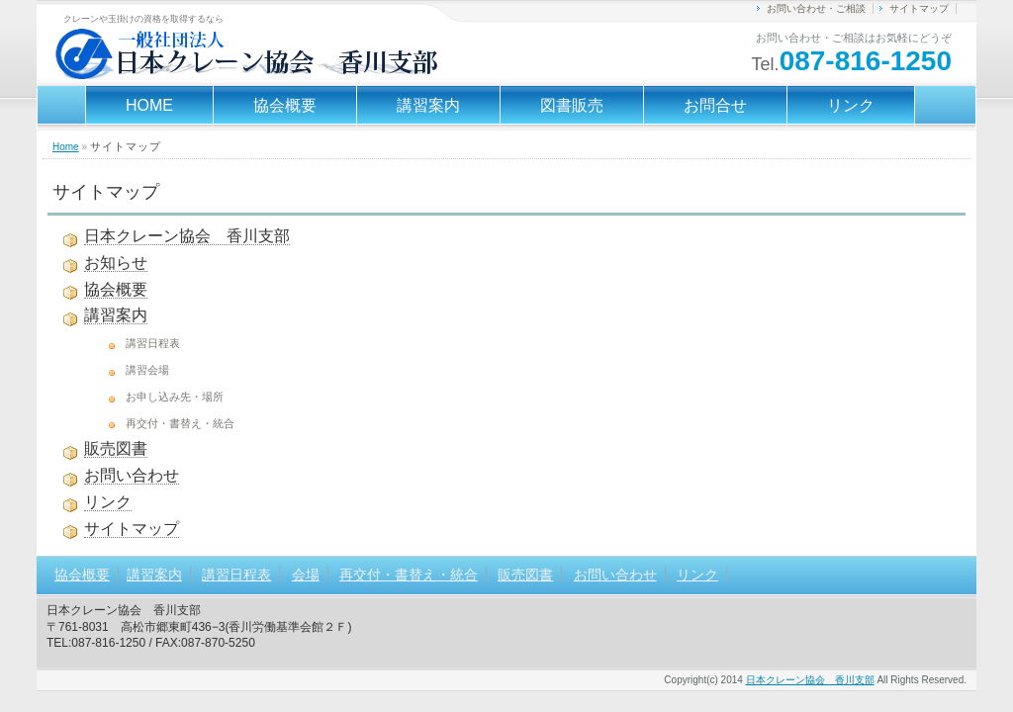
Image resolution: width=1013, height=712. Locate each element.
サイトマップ (919, 8)
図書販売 (571, 105)
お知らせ (115, 262)
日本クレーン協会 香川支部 (187, 235)
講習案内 (428, 105)
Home (65, 146)
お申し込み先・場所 (175, 396)
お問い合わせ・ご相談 (816, 8)
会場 (306, 574)
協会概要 (285, 105)
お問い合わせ (131, 475)
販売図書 (115, 448)
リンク (851, 105)
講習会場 (147, 370)
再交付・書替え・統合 (180, 423)
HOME (149, 105)
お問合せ (715, 105)
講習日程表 (153, 343)
